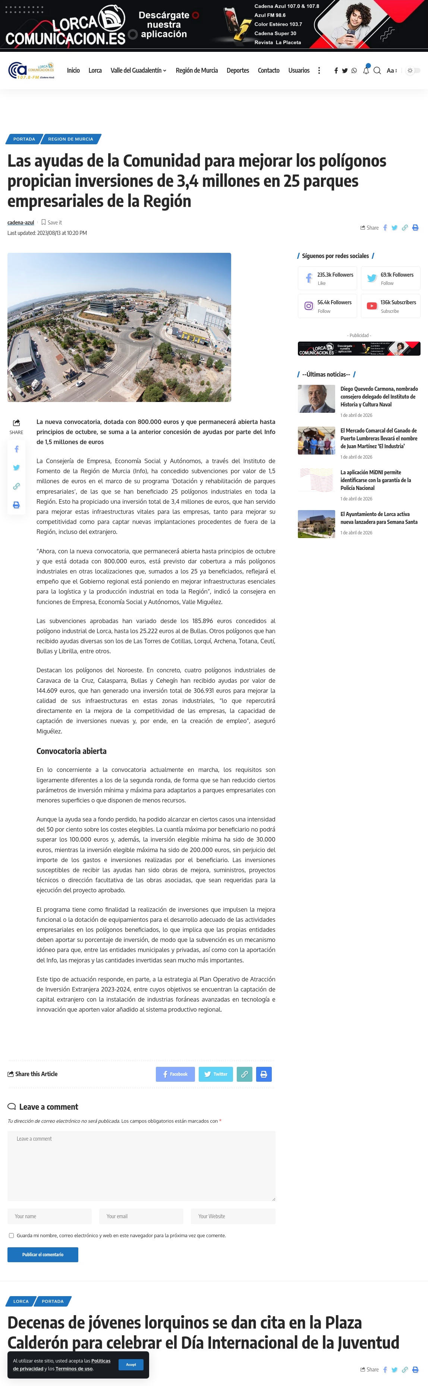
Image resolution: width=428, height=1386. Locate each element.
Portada (24, 138)
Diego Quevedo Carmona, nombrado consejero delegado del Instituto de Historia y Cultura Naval (379, 396)
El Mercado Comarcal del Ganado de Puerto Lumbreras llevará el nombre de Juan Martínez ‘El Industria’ (379, 438)
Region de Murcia (71, 138)
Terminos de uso (74, 1368)
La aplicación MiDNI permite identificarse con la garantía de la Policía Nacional (376, 480)
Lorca (21, 1301)
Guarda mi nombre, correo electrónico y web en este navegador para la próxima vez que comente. (121, 1235)
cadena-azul (20, 222)
